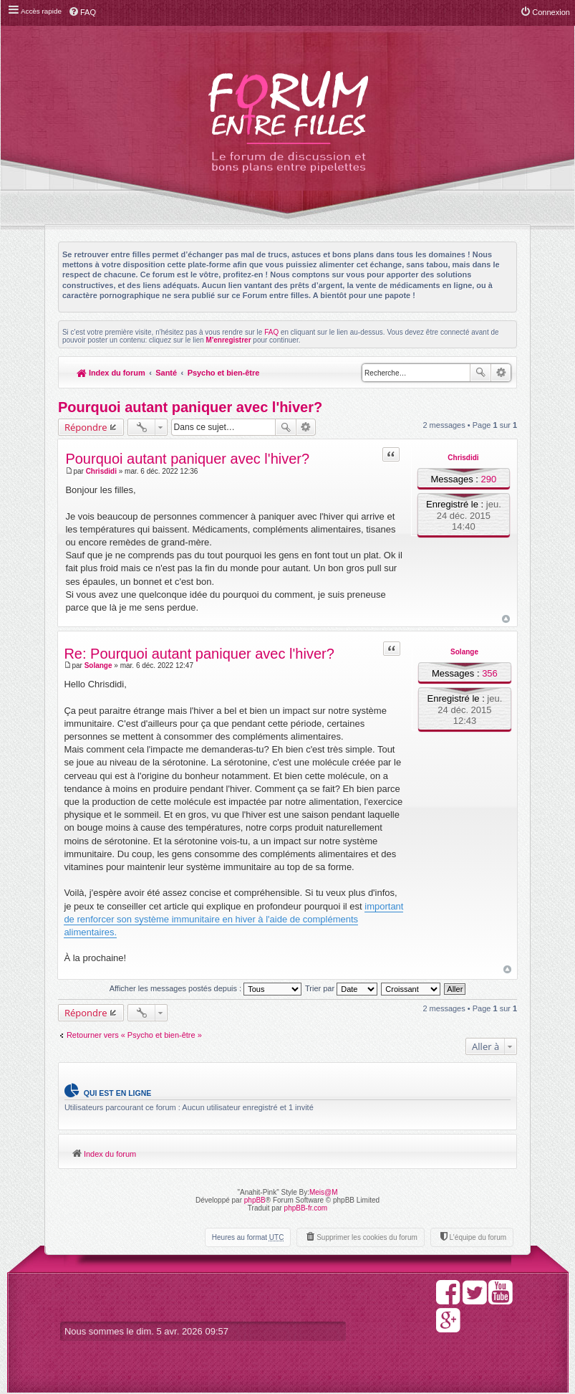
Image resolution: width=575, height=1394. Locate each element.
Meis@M (323, 1193)
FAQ (271, 332)
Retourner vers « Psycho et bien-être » (134, 1035)
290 (488, 479)
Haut (505, 619)
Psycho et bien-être (224, 372)
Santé (167, 372)
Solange (464, 652)
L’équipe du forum (477, 1238)
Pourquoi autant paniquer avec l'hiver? (190, 407)
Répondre (85, 427)
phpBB (255, 1201)
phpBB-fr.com (306, 1209)
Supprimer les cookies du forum (367, 1238)
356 (490, 673)
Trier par (341, 989)
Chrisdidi (463, 458)
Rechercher (480, 372)
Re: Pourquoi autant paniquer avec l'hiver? (199, 654)
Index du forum (111, 372)
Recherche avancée (501, 372)
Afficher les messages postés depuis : (206, 989)
